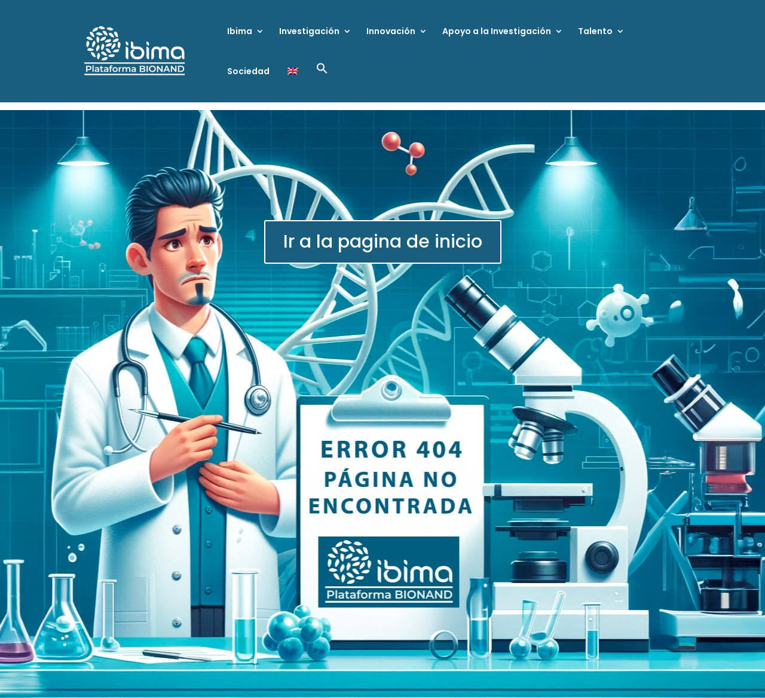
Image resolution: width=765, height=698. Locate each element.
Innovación (390, 32)
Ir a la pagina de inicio (382, 241)
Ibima (239, 32)
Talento (595, 32)
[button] (322, 82)
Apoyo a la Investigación (496, 32)
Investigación (309, 32)
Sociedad (248, 72)
